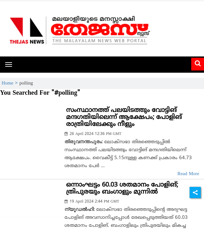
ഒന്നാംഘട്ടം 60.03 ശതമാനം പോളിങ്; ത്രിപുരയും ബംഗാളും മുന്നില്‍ (122, 188)
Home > (10, 83)
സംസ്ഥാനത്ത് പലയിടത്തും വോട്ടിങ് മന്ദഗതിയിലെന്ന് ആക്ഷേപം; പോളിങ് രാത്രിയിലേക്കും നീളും (124, 118)
